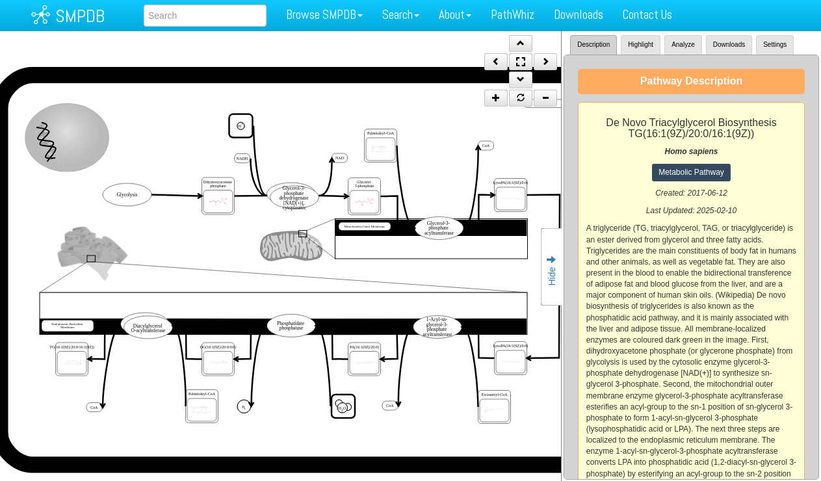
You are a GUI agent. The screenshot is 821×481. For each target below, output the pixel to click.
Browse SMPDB (324, 14)
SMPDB (80, 16)
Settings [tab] (775, 44)
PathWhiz (512, 14)
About (455, 14)
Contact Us (647, 14)
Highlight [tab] (640, 44)
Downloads (578, 14)
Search (400, 14)
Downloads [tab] (729, 44)
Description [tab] (593, 44)
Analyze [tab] (683, 44)
